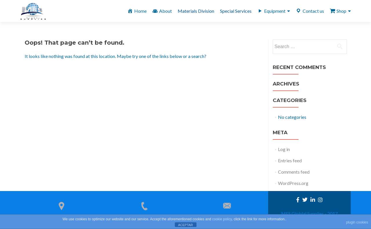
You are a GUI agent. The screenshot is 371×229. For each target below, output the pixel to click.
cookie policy (222, 219)
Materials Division (196, 11)
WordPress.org (293, 183)
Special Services (236, 11)
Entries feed (290, 160)
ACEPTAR (185, 225)
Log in (284, 149)
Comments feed (294, 172)
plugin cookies (357, 222)
